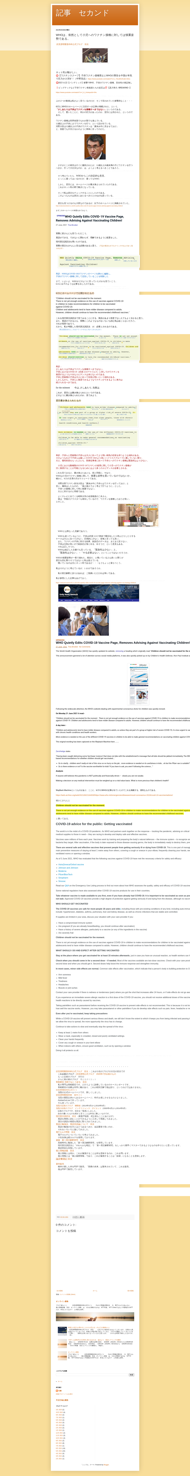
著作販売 (60, 1164)
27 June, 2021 (61, 225)
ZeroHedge (60, 751)
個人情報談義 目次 (65, 1151)
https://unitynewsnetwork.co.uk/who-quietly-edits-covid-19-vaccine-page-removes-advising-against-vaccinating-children (89, 206)
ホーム (95, 1291)
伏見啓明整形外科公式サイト (66, 1090)
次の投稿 (60, 1291)
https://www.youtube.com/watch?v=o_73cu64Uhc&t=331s (109, 79)
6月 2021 (59, 1448)
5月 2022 (59, 1420)
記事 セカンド (82, 13)
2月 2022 (59, 1428)
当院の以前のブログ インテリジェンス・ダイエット (78, 1108)
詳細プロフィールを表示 (64, 1394)
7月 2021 (59, 1446)
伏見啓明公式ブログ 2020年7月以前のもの (96, 1074)
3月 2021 (59, 1456)
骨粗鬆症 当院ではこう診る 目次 (71, 1082)
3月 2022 (59, 1425)
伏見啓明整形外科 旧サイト (69, 1095)
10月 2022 (59, 1412)
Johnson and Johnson (68, 868)
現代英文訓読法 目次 (66, 1116)
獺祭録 (81, 1077)
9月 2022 (59, 1415)
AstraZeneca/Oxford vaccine (71, 864)
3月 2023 (59, 1410)
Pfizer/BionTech (65, 874)
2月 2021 (59, 1459)
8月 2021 (59, 1443)
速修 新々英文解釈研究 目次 (70, 1140)
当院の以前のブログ (64, 1106)
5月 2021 (59, 1451)
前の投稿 (131, 1291)
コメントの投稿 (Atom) (67, 1294)
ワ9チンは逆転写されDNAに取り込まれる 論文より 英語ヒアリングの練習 (94, 1340)
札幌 (59, 1391)
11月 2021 (59, 1435)
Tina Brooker (73, 225)
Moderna (62, 871)
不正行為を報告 (62, 1400)
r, (121, 909)
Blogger (106, 1465)
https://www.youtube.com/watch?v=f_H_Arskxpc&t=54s (76, 92)
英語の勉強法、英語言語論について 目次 (75, 1124)
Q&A (67, 886)
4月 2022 (59, 1422)
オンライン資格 (62, 1301)
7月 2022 (59, 1417)
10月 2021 (59, 1438)
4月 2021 (59, 1453)
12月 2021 (59, 1433)
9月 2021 (59, 1441)
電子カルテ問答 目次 (65, 1132)
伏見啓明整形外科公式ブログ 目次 (72, 44)
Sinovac (62, 881)
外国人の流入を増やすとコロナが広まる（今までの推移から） (89, 1327)
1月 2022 (59, 1430)
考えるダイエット (88, 1079)
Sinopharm (63, 878)
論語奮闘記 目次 (64, 1159)
